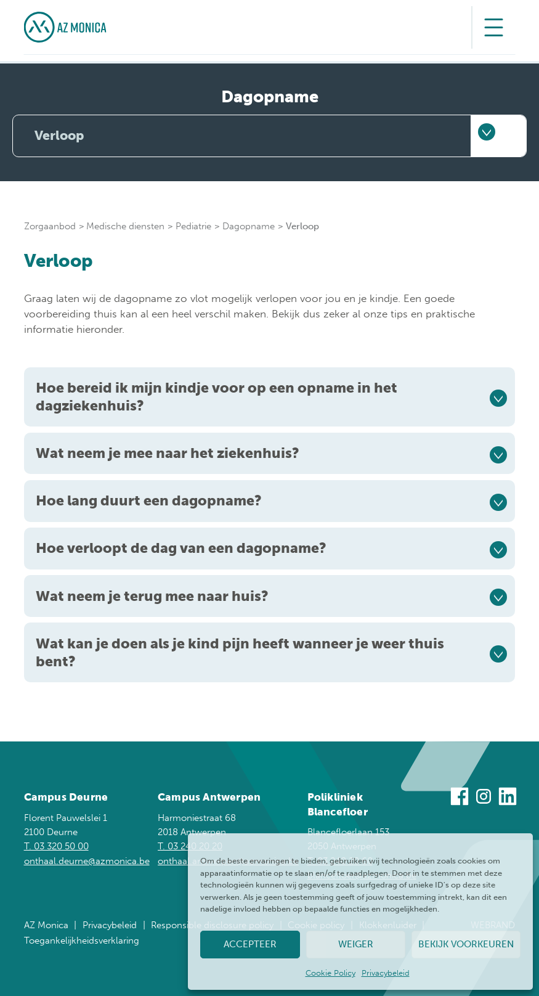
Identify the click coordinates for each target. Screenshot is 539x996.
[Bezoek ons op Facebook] (459, 798)
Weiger (355, 944)
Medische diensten (125, 226)
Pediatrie (193, 226)
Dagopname (248, 226)
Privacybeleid (386, 973)
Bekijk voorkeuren (466, 944)
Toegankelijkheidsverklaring (81, 940)
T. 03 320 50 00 (56, 846)
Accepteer (250, 944)
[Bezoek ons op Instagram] (483, 798)
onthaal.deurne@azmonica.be (87, 861)
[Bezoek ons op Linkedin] (507, 798)
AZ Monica (46, 925)
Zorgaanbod (50, 226)
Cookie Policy (330, 973)
